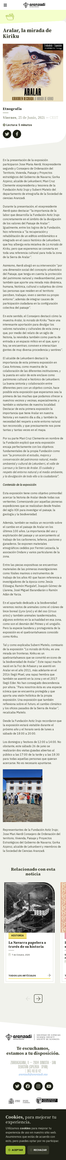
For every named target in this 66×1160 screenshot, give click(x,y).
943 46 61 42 (34, 1070)
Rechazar (38, 1150)
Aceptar (15, 1150)
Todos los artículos (22, 975)
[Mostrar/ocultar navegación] (5, 5)
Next (38, 998)
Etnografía (12, 109)
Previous (28, 998)
